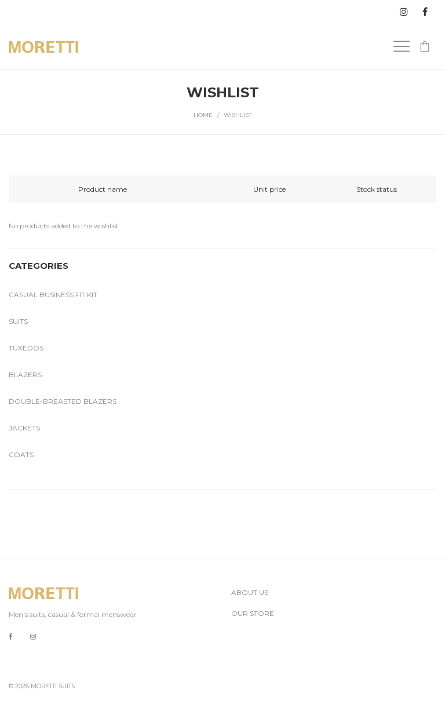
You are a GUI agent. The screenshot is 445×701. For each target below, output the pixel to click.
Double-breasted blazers (62, 401)
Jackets (24, 427)
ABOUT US (249, 592)
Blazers (25, 374)
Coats (21, 454)
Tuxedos (26, 348)
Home (203, 115)
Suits (18, 321)
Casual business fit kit (53, 294)
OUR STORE (252, 613)
